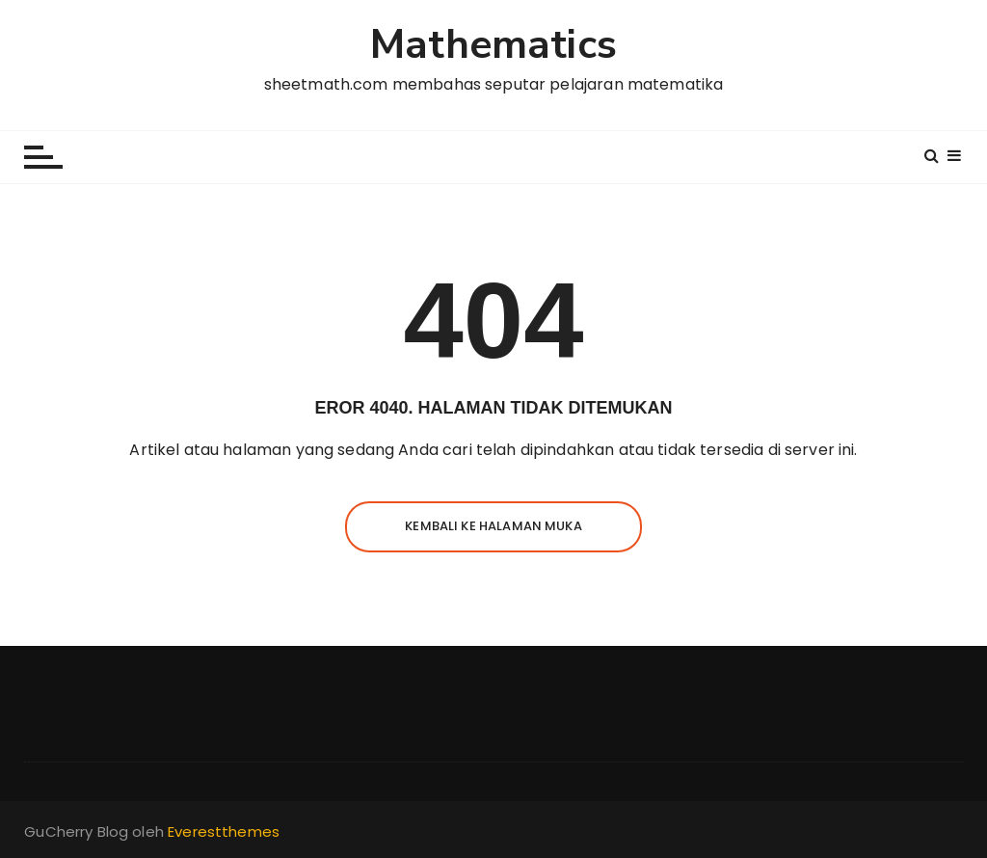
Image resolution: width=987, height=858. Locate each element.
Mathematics (493, 45)
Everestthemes (224, 831)
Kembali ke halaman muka (493, 526)
